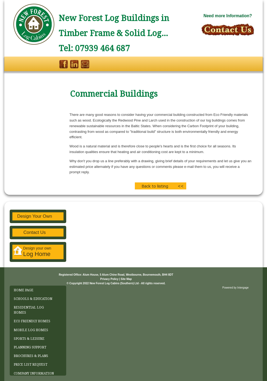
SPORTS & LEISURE (29, 339)
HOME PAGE (23, 290)
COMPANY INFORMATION (34, 373)
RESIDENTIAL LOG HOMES (29, 310)
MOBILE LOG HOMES (31, 330)
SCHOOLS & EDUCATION (33, 299)
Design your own (32, 251)
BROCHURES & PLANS (31, 356)
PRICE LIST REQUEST (30, 364)
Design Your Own (34, 216)
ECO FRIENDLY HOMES (32, 321)
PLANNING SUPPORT (30, 347)
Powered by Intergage (235, 287)
